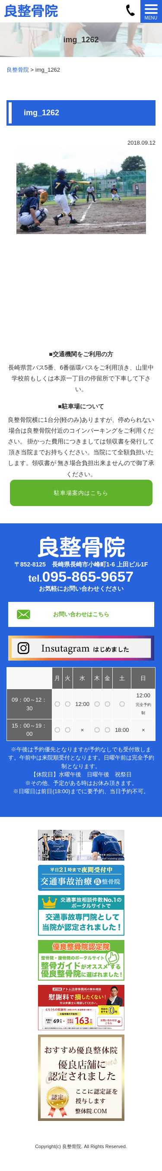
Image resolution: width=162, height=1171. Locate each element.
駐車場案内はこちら (81, 493)
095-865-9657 (88, 576)
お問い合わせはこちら (81, 614)
